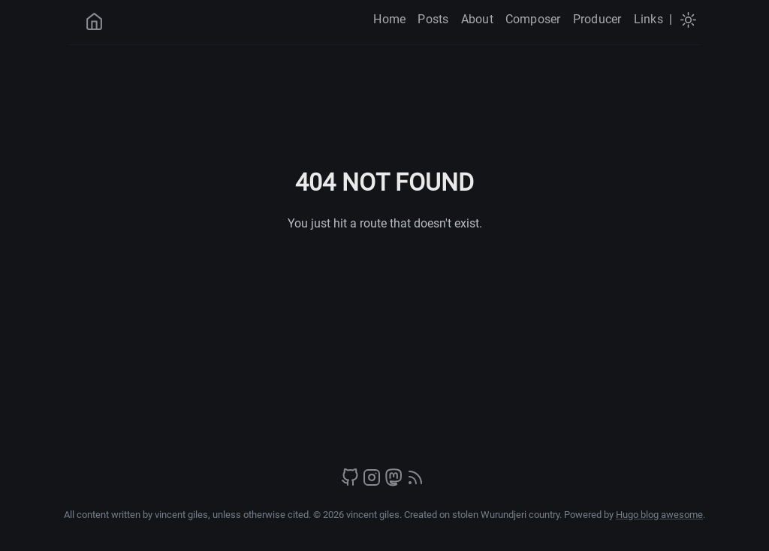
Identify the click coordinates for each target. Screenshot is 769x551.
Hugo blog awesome (659, 514)
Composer (533, 19)
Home (389, 19)
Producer (597, 19)
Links (648, 19)
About (477, 19)
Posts (433, 19)
